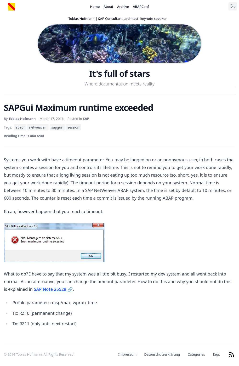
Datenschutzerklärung (162, 354)
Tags (216, 354)
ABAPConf (141, 6)
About (108, 6)
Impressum (127, 354)
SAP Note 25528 (53, 289)
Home (95, 6)
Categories (196, 354)
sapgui (57, 127)
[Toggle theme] (232, 6)
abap (20, 127)
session (73, 127)
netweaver (38, 127)
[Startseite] (11, 7)
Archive (123, 6)
